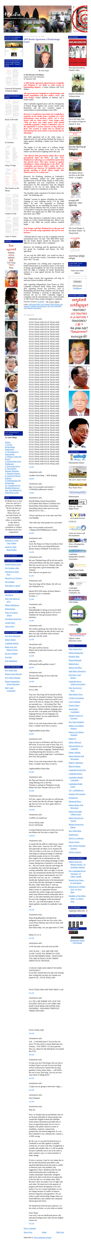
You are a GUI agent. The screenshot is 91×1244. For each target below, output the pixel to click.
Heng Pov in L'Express (13, 578)
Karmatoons (73, 798)
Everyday (8, 657)
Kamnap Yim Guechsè (77, 794)
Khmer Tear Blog (75, 668)
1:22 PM (31, 467)
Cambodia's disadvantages (38, 306)
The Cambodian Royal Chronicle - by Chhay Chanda (77, 874)
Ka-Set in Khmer (11, 654)
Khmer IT (72, 739)
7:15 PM (31, 599)
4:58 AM (31, 1054)
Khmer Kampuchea (76, 653)
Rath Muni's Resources (77, 671)
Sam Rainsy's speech (12, 586)
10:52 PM (32, 809)
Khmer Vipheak (74, 753)
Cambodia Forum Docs (77, 770)
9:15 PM (31, 681)
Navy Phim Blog (75, 831)
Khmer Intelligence (12, 605)
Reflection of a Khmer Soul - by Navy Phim (77, 889)
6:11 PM (31, 575)
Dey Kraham (9, 582)
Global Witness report (13, 564)
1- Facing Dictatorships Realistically (10, 447)
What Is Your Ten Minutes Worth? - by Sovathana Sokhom (77, 864)
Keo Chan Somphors (76, 722)
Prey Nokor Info (11, 670)
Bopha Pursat (74, 664)
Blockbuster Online (77, 940)
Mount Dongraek (75, 660)
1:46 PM (31, 478)
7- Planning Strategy (12, 473)
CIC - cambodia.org (76, 790)
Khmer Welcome (75, 742)
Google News (10, 623)
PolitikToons (73, 835)
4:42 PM (31, 533)
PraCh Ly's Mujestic (76, 838)
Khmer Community (76, 763)
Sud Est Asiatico (75, 852)
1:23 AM (31, 909)
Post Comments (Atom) (42, 1237)
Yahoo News (9, 626)
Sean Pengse (37, 308)
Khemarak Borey (75, 801)
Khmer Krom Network (13, 674)
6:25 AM (31, 1090)
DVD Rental (77, 943)
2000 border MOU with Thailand (39, 304)
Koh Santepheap (11, 661)
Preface (8, 442)
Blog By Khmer (74, 766)
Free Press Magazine (12, 636)
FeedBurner (77, 288)
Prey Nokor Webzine (12, 678)
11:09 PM (32, 835)
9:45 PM (31, 772)
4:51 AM (31, 993)
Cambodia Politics (12, 643)
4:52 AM (31, 1033)
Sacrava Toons (74, 842)
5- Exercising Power (12, 466)
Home (44, 1232)
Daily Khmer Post (75, 649)
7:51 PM (31, 639)
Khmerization (10, 609)
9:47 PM (31, 790)
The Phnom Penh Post (13, 619)
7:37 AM (31, 1101)
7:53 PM (31, 655)
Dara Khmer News (76, 694)
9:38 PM (31, 734)
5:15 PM (31, 552)
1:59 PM (31, 492)
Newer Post (28, 1232)
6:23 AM (31, 1078)
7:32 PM (31, 620)
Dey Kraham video (12, 568)
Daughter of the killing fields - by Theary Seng (77, 898)
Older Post (60, 1232)
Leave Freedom (74, 702)
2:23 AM (31, 938)
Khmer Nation (10, 640)
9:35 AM (31, 1223)
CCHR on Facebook (76, 698)
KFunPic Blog (74, 657)
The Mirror (9, 595)
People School (74, 705)
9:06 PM (31, 667)
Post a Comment (30, 1228)
